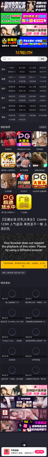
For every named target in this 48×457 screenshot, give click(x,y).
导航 (3, 117)
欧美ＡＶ (32, 77)
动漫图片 (43, 96)
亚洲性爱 (12, 87)
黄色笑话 (32, 110)
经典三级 (22, 91)
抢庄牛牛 (43, 72)
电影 (3, 88)
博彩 (3, 69)
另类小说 (22, 110)
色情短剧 (22, 119)
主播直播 (32, 81)
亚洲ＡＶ (12, 77)
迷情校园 (12, 110)
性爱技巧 (43, 110)
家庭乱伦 (22, 106)
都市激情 (12, 106)
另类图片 (43, 100)
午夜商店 (22, 115)
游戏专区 (43, 67)
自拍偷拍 (22, 77)
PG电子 (12, 67)
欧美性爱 (43, 87)
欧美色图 (32, 96)
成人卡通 (32, 87)
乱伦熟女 (32, 91)
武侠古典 (43, 106)
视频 (3, 79)
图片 (3, 98)
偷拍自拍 (22, 87)
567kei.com (24, 52)
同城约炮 (12, 115)
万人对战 (32, 67)
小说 (3, 107)
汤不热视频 (43, 115)
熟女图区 (32, 100)
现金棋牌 (32, 72)
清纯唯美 (22, 100)
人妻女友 (32, 106)
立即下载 (39, 452)
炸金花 (22, 72)
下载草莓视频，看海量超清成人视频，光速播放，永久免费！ (24, 265)
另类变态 (43, 91)
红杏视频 (12, 119)
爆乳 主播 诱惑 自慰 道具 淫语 (13, 272)
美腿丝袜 (12, 100)
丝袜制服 (22, 81)
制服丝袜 (12, 91)
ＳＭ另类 (43, 81)
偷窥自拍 (12, 96)
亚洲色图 (22, 96)
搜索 (42, 59)
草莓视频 (32, 115)
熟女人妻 (12, 81)
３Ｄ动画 (43, 77)
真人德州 (22, 67)
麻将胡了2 (12, 72)
